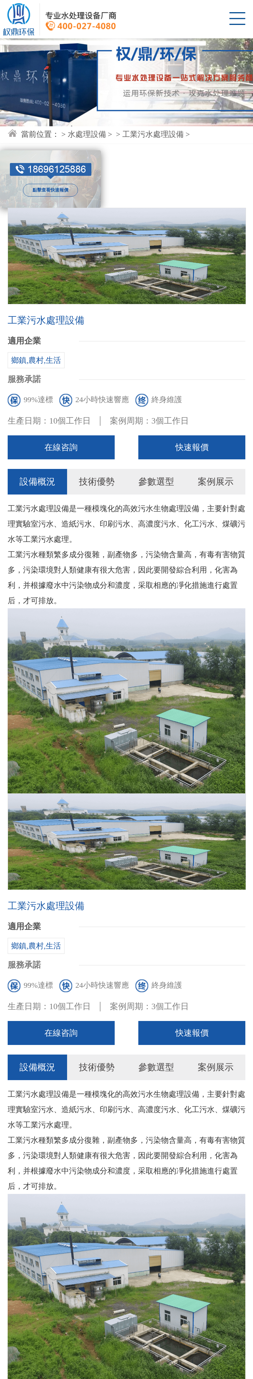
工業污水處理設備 (153, 134)
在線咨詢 (61, 447)
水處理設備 (87, 134)
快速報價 (192, 447)
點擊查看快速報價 (50, 190)
